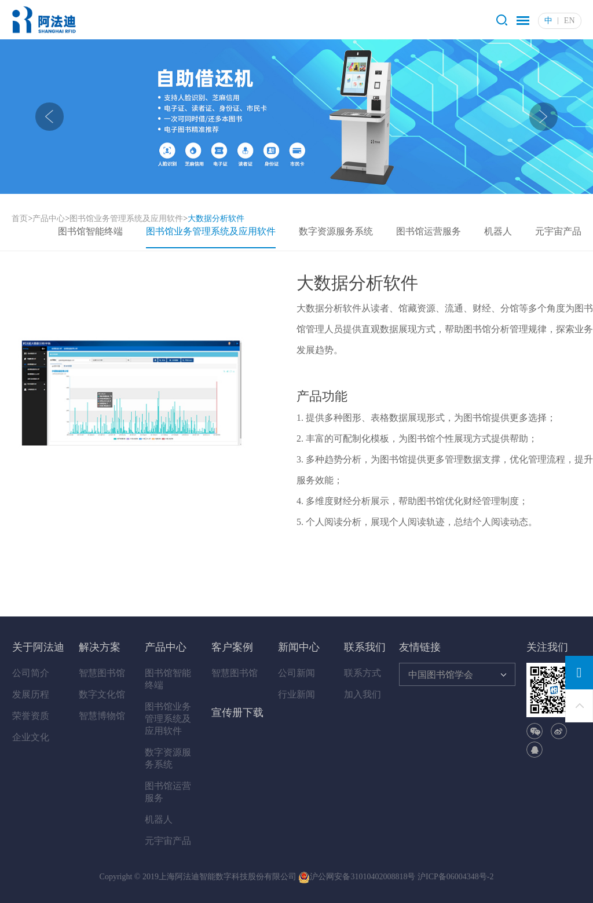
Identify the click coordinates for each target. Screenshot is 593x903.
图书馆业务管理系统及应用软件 (126, 218)
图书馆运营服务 (428, 231)
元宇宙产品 (558, 231)
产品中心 (48, 218)
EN (569, 20)
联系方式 (362, 673)
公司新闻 (296, 673)
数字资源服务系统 (336, 231)
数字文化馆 (102, 694)
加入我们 (362, 694)
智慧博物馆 (102, 716)
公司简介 (30, 673)
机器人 (498, 231)
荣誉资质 (30, 716)
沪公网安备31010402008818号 (356, 876)
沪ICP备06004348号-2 (455, 876)
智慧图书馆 (102, 673)
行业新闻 (296, 694)
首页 (20, 218)
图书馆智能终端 (90, 231)
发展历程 (30, 694)
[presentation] (49, 116)
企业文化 (30, 737)
